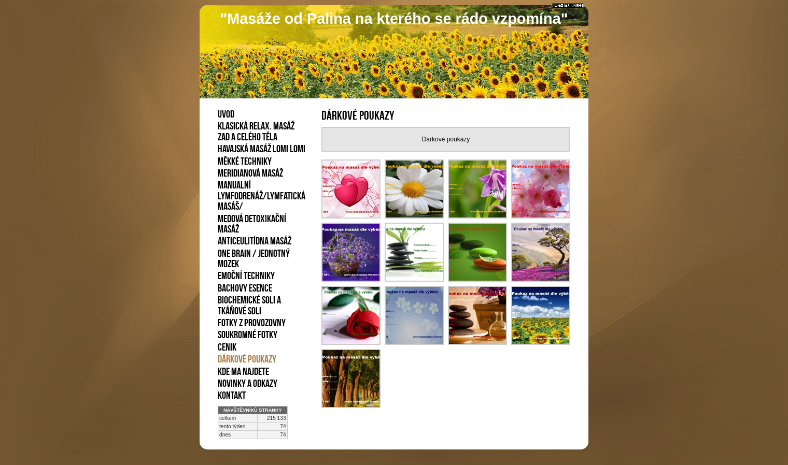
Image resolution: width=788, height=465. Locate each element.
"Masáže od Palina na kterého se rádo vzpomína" (394, 18)
